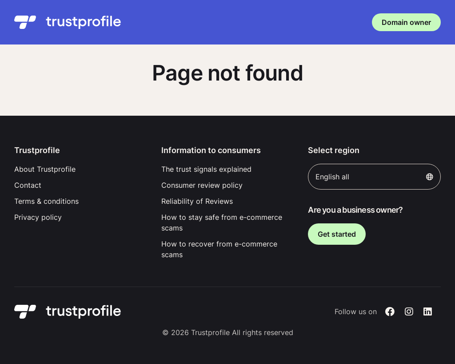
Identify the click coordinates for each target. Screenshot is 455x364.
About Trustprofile (45, 169)
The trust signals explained (206, 169)
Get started (337, 234)
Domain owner (406, 22)
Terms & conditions (46, 201)
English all (374, 176)
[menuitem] (80, 169)
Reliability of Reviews (197, 201)
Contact (27, 185)
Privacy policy (38, 217)
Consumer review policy (202, 185)
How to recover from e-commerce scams (219, 249)
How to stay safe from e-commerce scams (221, 222)
